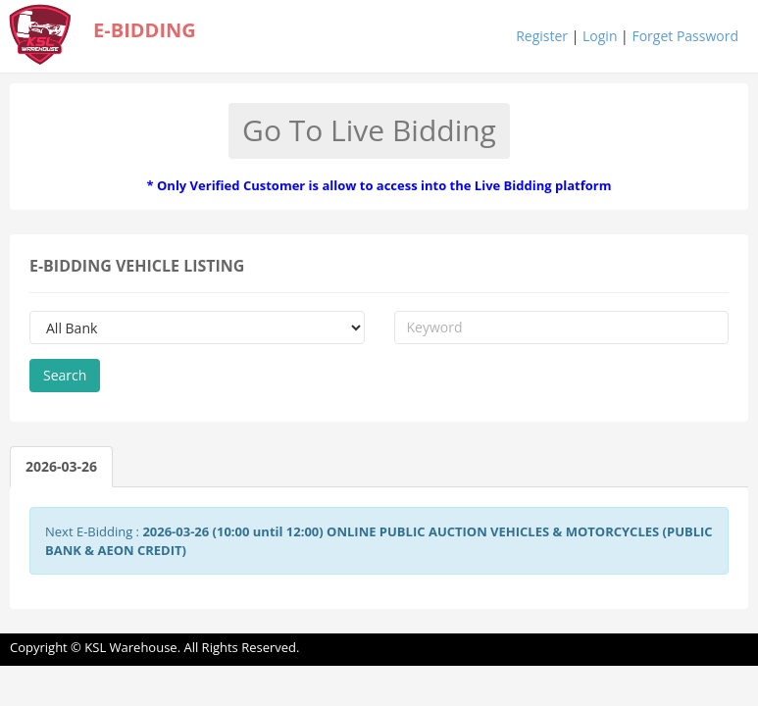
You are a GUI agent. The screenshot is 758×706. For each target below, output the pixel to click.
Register (542, 35)
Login (599, 35)
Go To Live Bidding (369, 130)
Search (64, 375)
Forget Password (685, 35)
